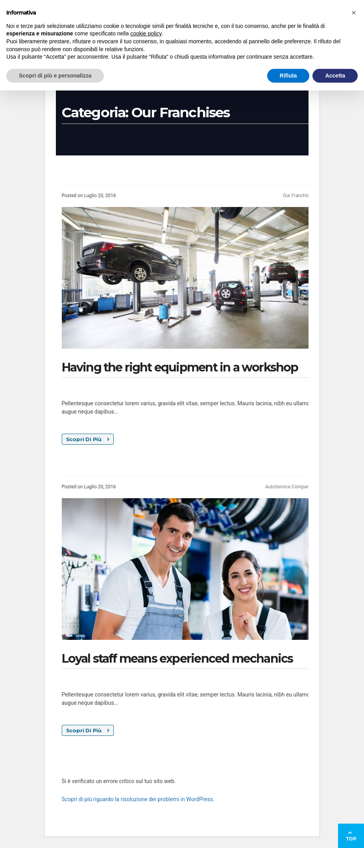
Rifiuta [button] (288, 75)
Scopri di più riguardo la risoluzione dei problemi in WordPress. (138, 799)
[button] (353, 12)
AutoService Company (288, 487)
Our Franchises (298, 195)
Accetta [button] (335, 75)
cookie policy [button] (145, 33)
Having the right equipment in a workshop (180, 367)
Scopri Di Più (87, 439)
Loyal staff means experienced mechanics (177, 658)
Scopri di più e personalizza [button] (55, 75)
